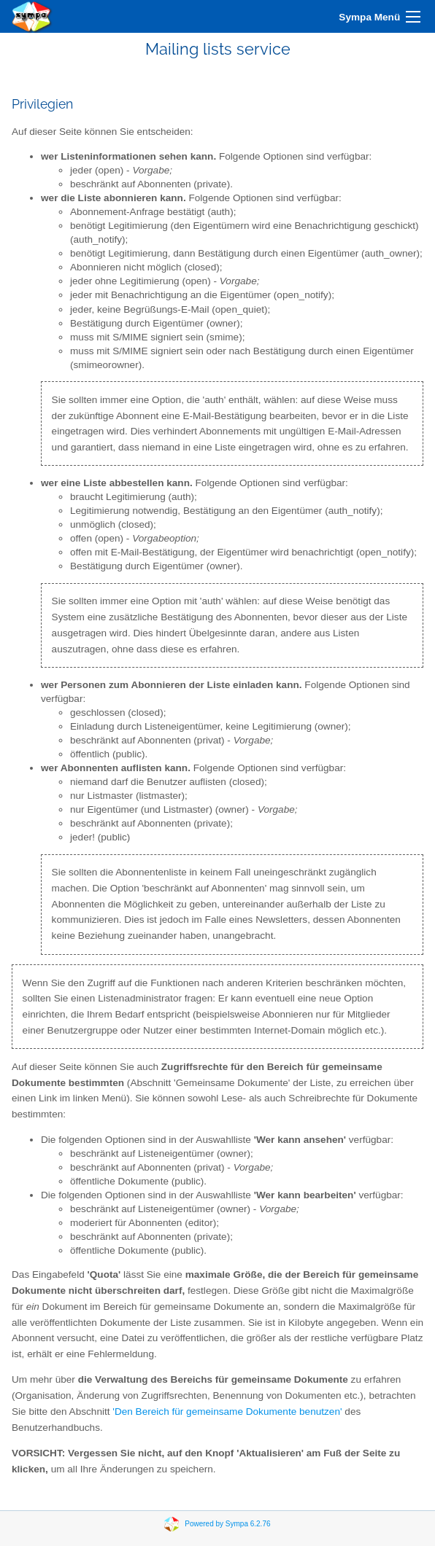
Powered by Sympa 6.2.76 (227, 1524)
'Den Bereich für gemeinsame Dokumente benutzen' (227, 1411)
